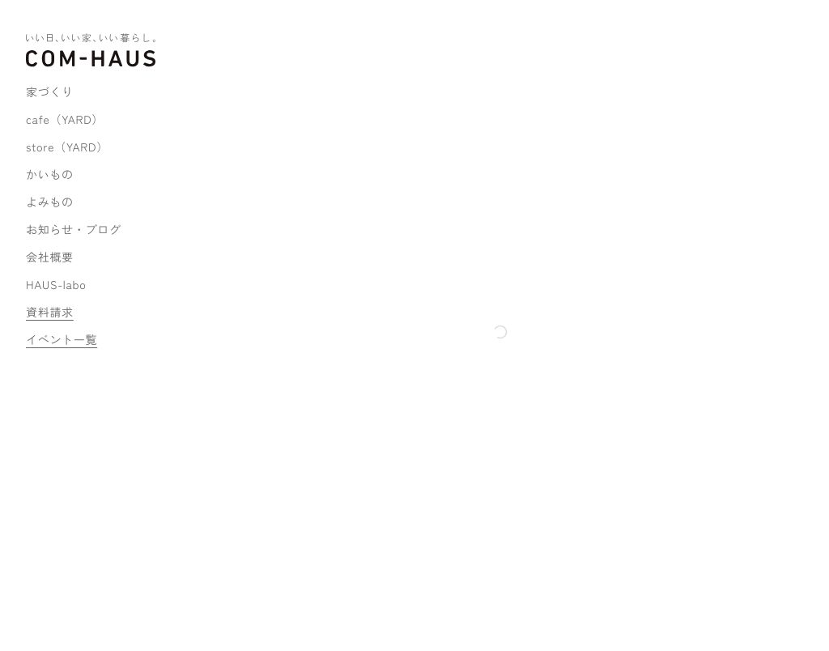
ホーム (213, 72)
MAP (222, 493)
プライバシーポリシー (249, 610)
